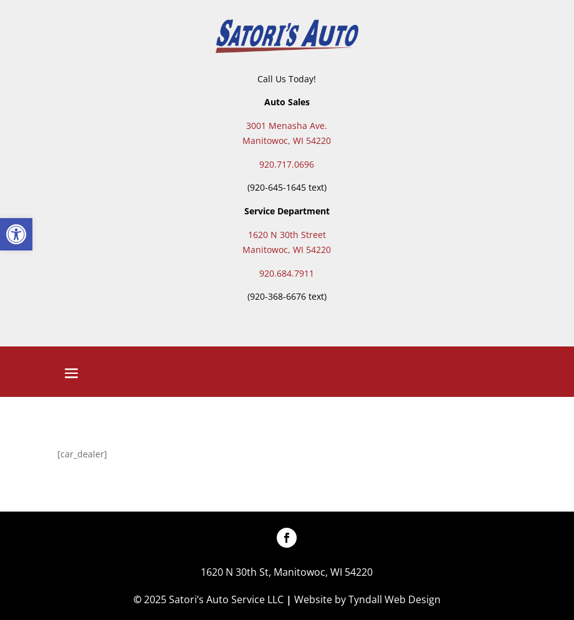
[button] (16, 234)
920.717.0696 (286, 164)
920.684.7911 (286, 273)
